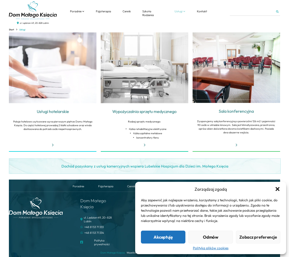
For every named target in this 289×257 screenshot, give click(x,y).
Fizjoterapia (103, 11)
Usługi (178, 11)
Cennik (127, 11)
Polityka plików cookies (210, 248)
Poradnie (76, 11)
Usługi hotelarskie (53, 111)
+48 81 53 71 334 (94, 233)
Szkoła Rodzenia (148, 13)
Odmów (210, 237)
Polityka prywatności (102, 242)
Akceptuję (163, 237)
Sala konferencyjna (236, 111)
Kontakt (202, 11)
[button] (277, 189)
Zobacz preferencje (258, 237)
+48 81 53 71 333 (94, 227)
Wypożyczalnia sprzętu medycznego (144, 111)
